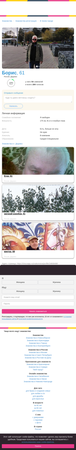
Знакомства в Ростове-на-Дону (38, 358)
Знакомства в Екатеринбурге (38, 346)
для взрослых (38, 399)
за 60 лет (38, 408)
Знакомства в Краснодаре (38, 340)
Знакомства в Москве (38, 352)
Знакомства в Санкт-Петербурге (38, 355)
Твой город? (38, 370)
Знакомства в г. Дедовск (12, 144)
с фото (38, 423)
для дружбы (38, 396)
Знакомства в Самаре (38, 367)
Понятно (38, 446)
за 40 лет (38, 405)
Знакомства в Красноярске (37, 364)
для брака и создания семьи (38, 391)
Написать (13, 106)
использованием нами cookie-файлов (38, 442)
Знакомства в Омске (38, 379)
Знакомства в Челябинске (38, 376)
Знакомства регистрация (26, 21)
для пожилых (38, 411)
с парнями (38, 420)
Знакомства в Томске (38, 343)
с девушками (38, 417)
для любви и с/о (38, 393)
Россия (38, 429)
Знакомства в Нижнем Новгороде (38, 381)
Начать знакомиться (38, 311)
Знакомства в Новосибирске (38, 338)
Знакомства (7, 21)
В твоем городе (46, 21)
